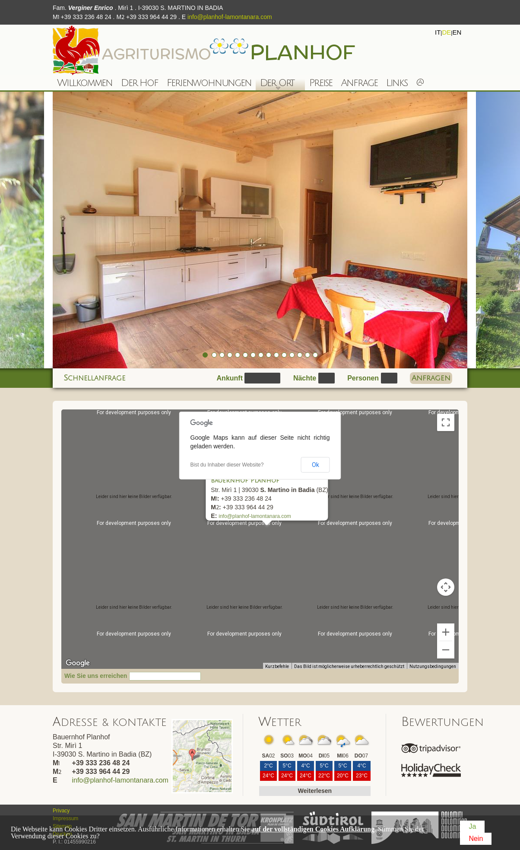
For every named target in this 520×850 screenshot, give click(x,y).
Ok (315, 464)
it (438, 32)
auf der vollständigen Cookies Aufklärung (312, 829)
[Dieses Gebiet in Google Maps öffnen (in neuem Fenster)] (77, 663)
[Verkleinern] (445, 649)
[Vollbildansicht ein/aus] (445, 422)
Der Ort (275, 83)
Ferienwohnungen (209, 82)
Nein (476, 838)
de (446, 32)
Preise (320, 82)
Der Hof (139, 82)
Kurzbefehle (277, 666)
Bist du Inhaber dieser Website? (227, 465)
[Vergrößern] (445, 632)
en (456, 32)
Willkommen (84, 82)
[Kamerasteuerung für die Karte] (445, 587)
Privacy (61, 811)
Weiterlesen (315, 790)
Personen (363, 378)
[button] (263, 532)
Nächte (304, 378)
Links (396, 82)
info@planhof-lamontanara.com (229, 16)
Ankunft (230, 378)
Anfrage (359, 82)
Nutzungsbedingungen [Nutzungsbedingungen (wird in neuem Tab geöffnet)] (432, 666)
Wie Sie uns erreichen (95, 675)
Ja (472, 826)
